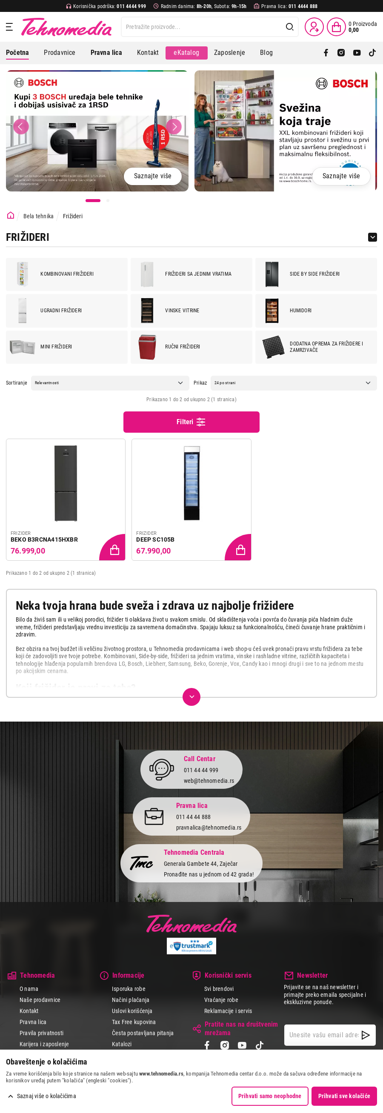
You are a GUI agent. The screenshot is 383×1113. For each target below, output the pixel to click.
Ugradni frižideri (46, 310)
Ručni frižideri (167, 347)
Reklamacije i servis (228, 1010)
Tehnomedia (66, 26)
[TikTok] (372, 52)
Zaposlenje (229, 53)
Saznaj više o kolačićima (46, 1096)
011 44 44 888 (193, 817)
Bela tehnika (38, 216)
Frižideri (73, 216)
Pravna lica (33, 1022)
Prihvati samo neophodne (270, 1096)
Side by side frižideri (299, 274)
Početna (17, 53)
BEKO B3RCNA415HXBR (44, 539)
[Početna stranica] (10, 215)
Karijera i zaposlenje (44, 1044)
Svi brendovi (219, 988)
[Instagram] (341, 52)
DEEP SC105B (155, 539)
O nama (29, 988)
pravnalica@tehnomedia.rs (209, 827)
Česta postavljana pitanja (143, 1033)
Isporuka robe (129, 988)
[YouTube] (357, 52)
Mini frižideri (41, 347)
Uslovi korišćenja (132, 1010)
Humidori (285, 310)
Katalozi (122, 1044)
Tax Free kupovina (134, 1022)
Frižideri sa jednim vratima (183, 274)
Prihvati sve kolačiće (344, 1096)
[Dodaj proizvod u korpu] (113, 548)
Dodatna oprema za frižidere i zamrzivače (311, 347)
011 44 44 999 (201, 770)
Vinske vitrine (166, 310)
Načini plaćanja (130, 999)
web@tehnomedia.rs (209, 780)
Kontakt (148, 53)
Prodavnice (59, 53)
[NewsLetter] (365, 1035)
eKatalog (186, 53)
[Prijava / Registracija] (314, 26)
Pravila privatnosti (41, 1033)
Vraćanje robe (221, 999)
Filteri (191, 422)
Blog (266, 53)
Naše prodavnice (40, 999)
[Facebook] (326, 52)
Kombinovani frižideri (52, 274)
